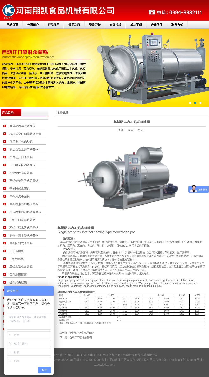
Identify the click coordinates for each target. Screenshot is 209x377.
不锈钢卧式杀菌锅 (21, 173)
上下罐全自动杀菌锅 (22, 165)
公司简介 (33, 24)
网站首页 (12, 24)
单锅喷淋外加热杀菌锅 (23, 204)
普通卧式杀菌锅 (19, 188)
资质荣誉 (95, 24)
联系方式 (177, 24)
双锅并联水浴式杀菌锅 (23, 227)
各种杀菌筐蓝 (18, 274)
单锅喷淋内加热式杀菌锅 (25, 212)
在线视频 (115, 24)
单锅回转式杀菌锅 (21, 243)
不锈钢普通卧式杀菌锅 (23, 180)
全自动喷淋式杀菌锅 (22, 126)
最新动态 (74, 24)
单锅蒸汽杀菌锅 (19, 196)
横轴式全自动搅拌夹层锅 (25, 133)
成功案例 (136, 24)
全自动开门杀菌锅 (21, 157)
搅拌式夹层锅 (18, 282)
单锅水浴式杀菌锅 (21, 266)
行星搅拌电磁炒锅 (21, 141)
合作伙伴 (156, 24)
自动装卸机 (16, 259)
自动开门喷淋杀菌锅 (22, 219)
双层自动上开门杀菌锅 (23, 149)
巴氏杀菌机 (16, 251)
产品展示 (53, 24)
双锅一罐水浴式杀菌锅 (23, 235)
